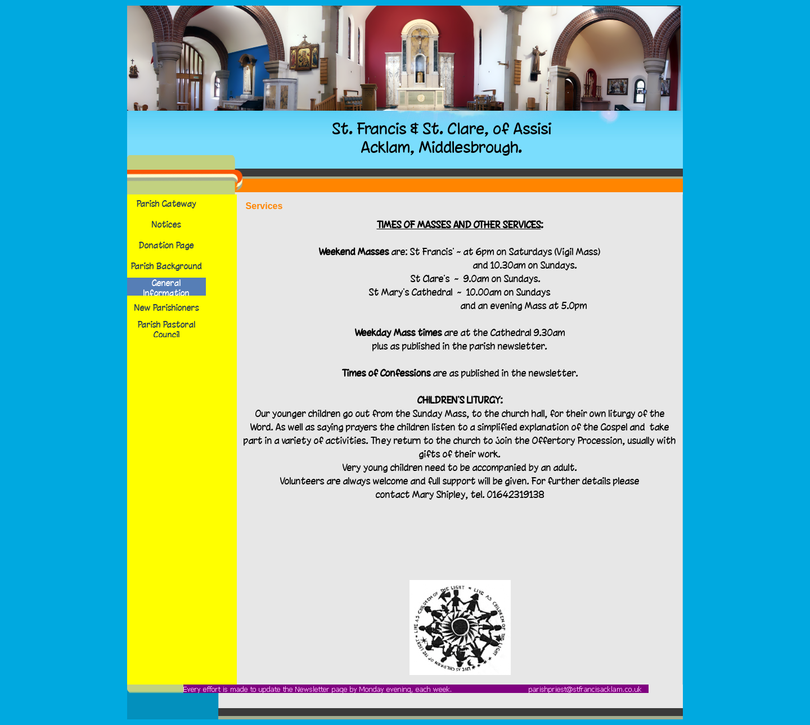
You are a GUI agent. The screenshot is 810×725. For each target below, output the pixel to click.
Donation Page (166, 245)
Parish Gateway (166, 203)
